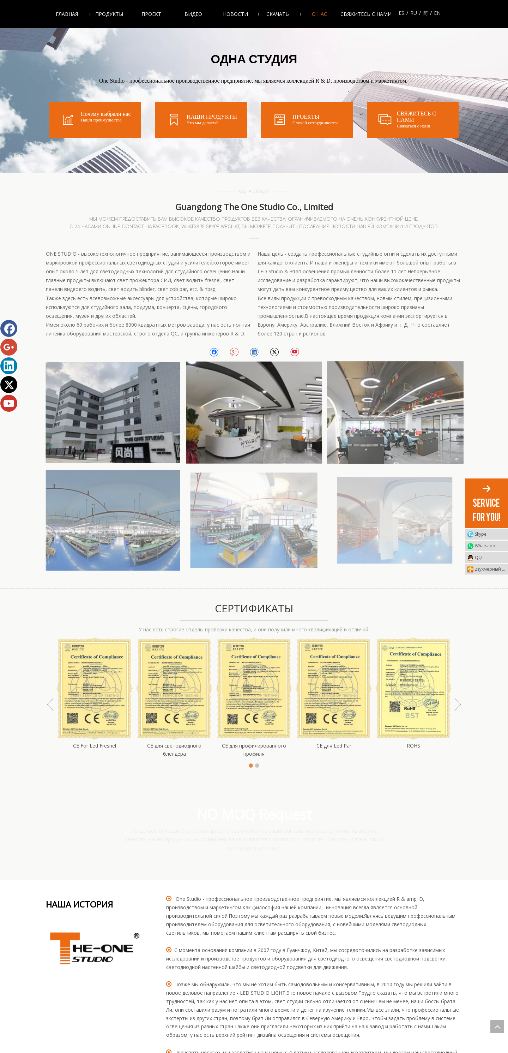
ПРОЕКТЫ (305, 117)
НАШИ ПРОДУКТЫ (212, 117)
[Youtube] (294, 352)
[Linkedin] (254, 352)
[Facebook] (214, 352)
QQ (478, 557)
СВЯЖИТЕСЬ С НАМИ (416, 117)
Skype (480, 534)
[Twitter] (274, 352)
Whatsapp (485, 546)
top (497, 1026)
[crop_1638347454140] (95, 949)
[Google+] (234, 352)
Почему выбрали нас (106, 114)
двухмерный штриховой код (491, 569)
